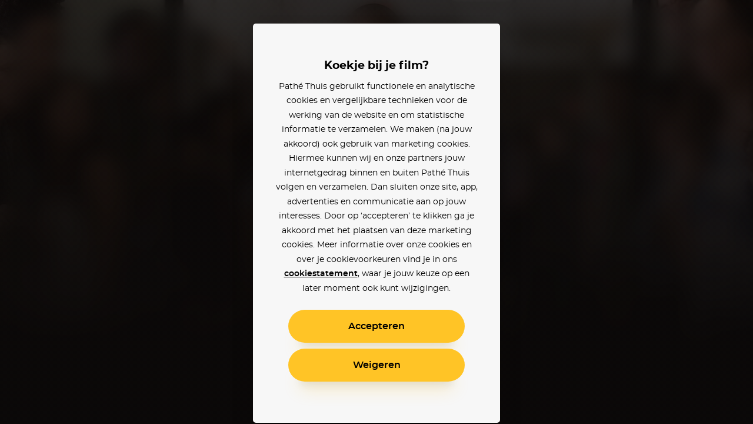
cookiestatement (321, 274)
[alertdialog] (376, 212)
